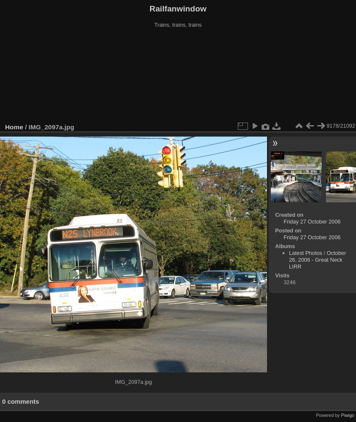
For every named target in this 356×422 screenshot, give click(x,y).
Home (14, 127)
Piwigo (347, 415)
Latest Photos (305, 253)
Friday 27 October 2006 (312, 221)
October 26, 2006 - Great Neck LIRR (317, 260)
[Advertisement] (178, 76)
